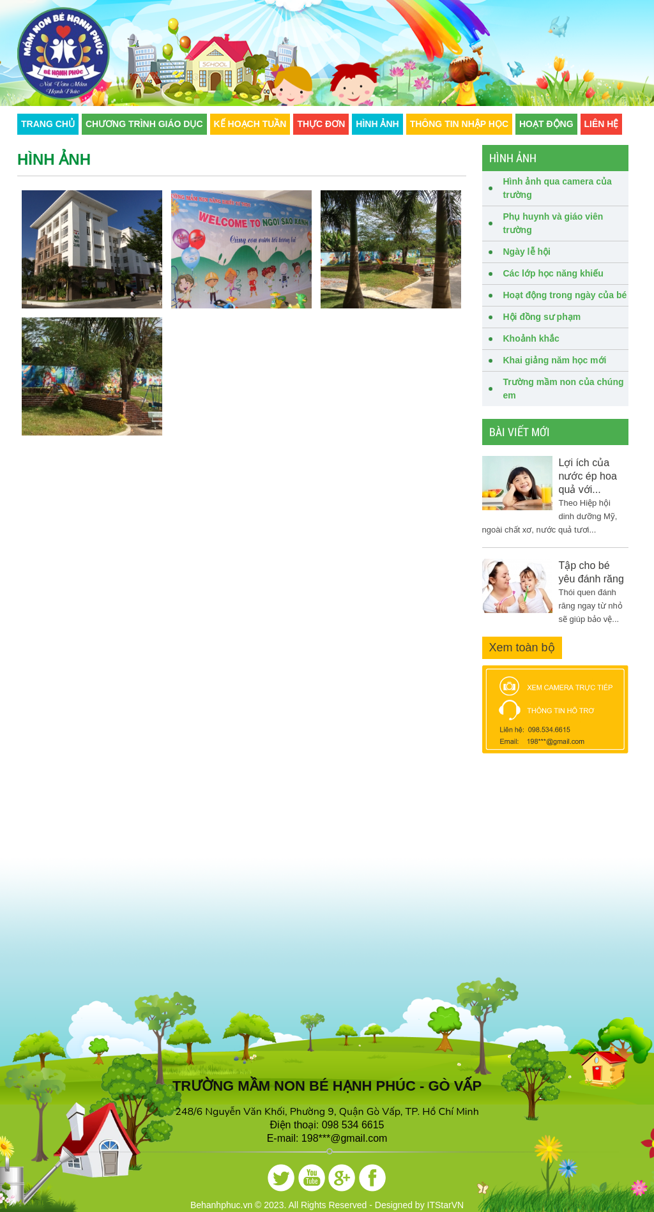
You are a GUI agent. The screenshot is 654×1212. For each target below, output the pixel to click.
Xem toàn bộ (522, 647)
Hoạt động (546, 124)
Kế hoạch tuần (250, 124)
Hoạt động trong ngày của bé (565, 295)
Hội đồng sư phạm (542, 317)
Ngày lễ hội (527, 251)
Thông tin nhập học (459, 124)
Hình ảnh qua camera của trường (557, 188)
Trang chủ (48, 124)
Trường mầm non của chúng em (563, 388)
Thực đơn (321, 124)
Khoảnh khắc (531, 338)
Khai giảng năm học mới (555, 360)
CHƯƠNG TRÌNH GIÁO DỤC (144, 124)
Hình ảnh (377, 124)
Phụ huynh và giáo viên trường (553, 223)
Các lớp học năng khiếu (553, 273)
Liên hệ (601, 124)
